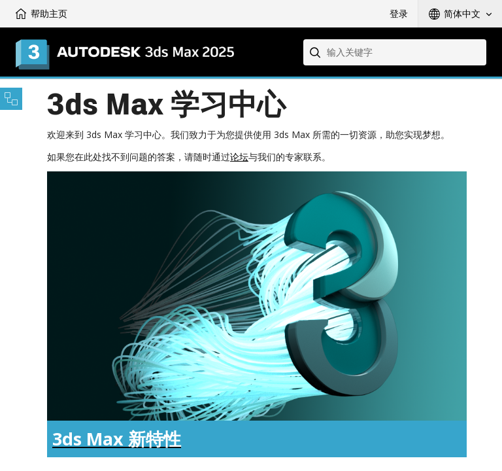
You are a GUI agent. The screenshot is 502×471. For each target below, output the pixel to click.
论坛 (239, 156)
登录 (399, 13)
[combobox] (394, 52)
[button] (460, 13)
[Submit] (316, 52)
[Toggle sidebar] (11, 99)
